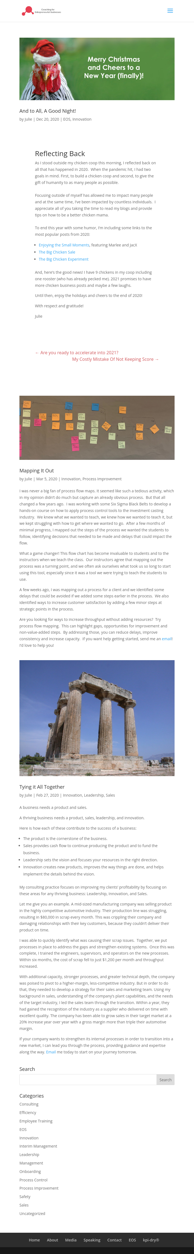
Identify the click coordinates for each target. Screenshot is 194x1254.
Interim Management (38, 1146)
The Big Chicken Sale (57, 252)
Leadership (94, 795)
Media (71, 1240)
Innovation (82, 119)
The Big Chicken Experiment (64, 259)
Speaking (91, 1240)
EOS (66, 119)
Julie (28, 119)
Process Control (33, 1179)
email (167, 638)
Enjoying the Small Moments (64, 245)
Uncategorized (32, 1213)
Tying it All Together (42, 787)
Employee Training (36, 1121)
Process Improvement (101, 478)
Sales (110, 795)
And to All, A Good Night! (47, 111)
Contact (114, 1240)
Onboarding (30, 1171)
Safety (24, 1196)
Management (31, 1163)
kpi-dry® (151, 1240)
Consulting (28, 1104)
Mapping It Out (36, 470)
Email (51, 1052)
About (52, 1240)
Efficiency (27, 1112)
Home (34, 1240)
